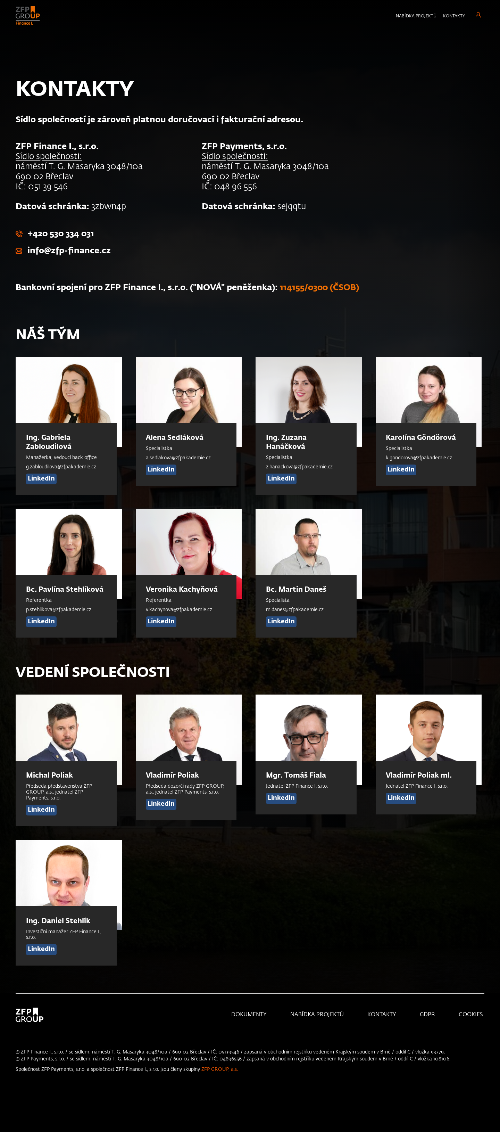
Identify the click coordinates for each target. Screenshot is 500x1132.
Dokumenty (249, 1015)
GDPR (427, 1015)
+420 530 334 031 (61, 234)
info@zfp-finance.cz (69, 251)
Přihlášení (478, 14)
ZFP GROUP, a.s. (219, 1069)
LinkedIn (41, 478)
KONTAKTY (381, 1015)
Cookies (471, 1015)
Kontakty (454, 16)
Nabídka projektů (416, 16)
